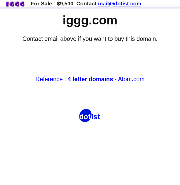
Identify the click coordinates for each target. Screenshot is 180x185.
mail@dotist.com (119, 3)
